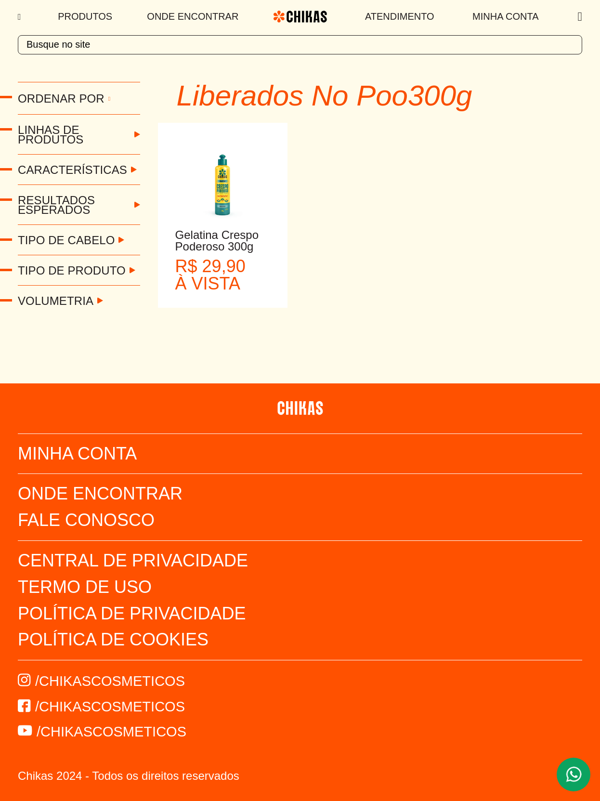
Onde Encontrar (192, 16)
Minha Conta (505, 16)
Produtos (85, 16)
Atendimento (399, 16)
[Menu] (20, 17)
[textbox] (300, 44)
